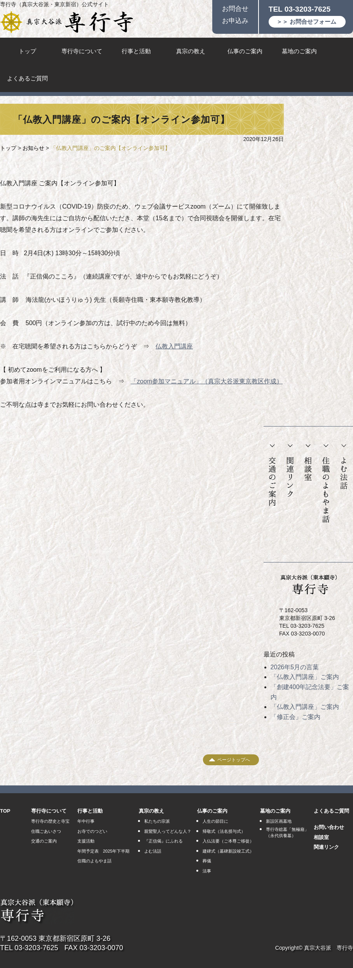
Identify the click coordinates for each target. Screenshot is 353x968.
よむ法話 (344, 467)
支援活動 (85, 841)
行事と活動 (136, 51)
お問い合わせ (329, 827)
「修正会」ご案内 (295, 717)
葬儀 (207, 860)
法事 (207, 871)
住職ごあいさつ (46, 831)
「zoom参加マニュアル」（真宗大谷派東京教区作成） (207, 381)
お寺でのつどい (92, 831)
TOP (5, 811)
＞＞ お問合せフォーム (306, 21)
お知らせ (33, 148)
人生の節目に (215, 821)
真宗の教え (190, 51)
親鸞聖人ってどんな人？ (167, 831)
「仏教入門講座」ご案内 (305, 677)
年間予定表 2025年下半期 (103, 851)
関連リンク (290, 471)
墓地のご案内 (299, 51)
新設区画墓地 (279, 821)
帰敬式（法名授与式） (224, 831)
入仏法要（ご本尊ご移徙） (228, 841)
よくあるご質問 (27, 78)
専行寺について (81, 51)
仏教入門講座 (174, 346)
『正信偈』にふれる (163, 841)
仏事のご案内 (244, 51)
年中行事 (85, 821)
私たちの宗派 (157, 821)
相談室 (308, 462)
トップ (27, 51)
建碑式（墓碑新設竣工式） (228, 851)
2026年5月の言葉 (295, 667)
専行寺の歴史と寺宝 (50, 821)
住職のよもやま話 (326, 483)
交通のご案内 (272, 475)
